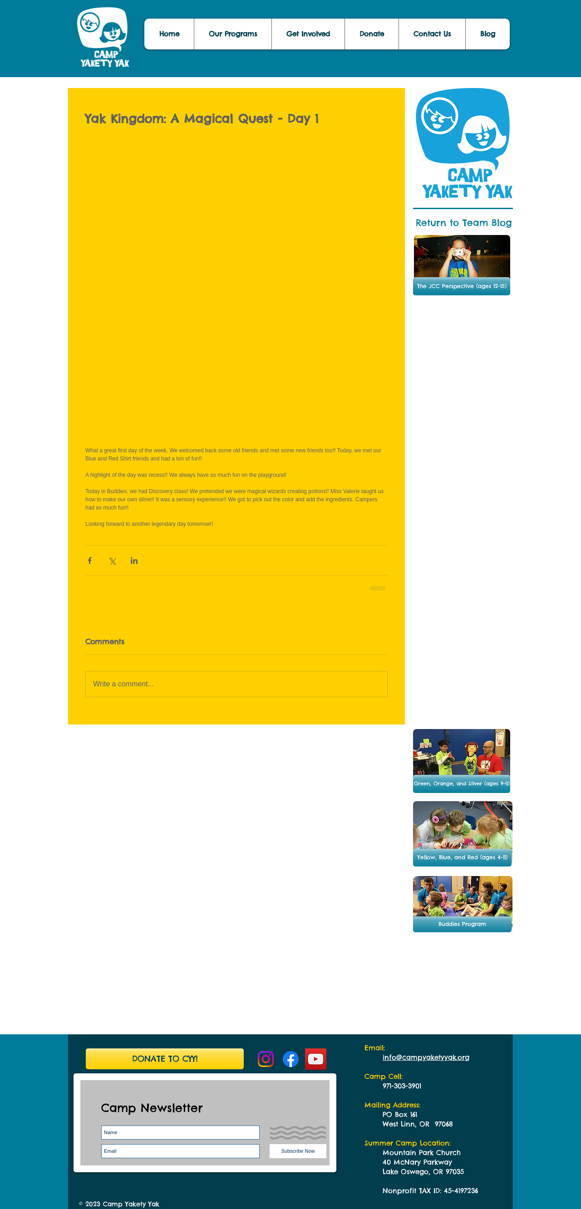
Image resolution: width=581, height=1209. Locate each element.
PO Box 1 (397, 1114)
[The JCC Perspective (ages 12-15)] (461, 286)
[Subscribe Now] (298, 1151)
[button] (487, 34)
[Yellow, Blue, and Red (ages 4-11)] (462, 857)
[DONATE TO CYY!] (165, 1058)
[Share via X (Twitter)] (112, 560)
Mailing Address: (392, 1105)
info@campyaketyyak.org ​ (426, 1057)
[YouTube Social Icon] (315, 1059)
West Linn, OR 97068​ (418, 1124)
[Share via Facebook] (89, 560)
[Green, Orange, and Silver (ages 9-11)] (461, 784)
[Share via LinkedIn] (134, 560)
